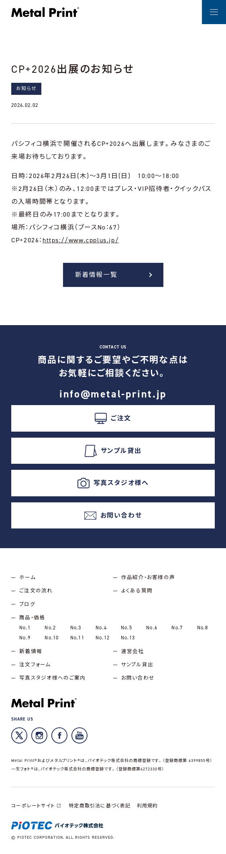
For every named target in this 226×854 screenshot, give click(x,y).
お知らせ (26, 88)
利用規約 (147, 806)
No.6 (151, 627)
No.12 (103, 637)
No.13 (128, 637)
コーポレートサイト (37, 806)
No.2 (50, 627)
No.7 (177, 627)
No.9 (25, 637)
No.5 (126, 627)
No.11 (77, 637)
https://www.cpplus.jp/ (81, 240)
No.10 (52, 637)
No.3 (75, 627)
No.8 (202, 627)
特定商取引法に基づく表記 (99, 806)
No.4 (101, 627)
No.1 (25, 627)
